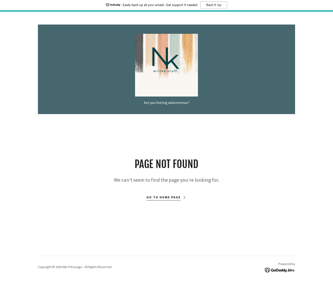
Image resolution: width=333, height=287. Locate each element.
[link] (166, 65)
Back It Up (213, 5)
